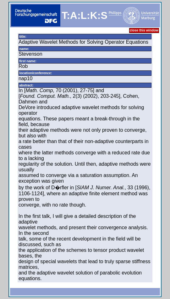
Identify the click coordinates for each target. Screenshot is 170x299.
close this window (144, 30)
